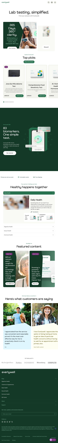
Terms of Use (27, 436)
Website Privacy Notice (17, 436)
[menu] (55, 2)
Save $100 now (10, 283)
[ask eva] (52, 439)
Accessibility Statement (6, 436)
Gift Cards (4, 397)
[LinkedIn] (5, 422)
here (26, 427)
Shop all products (29, 62)
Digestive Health (29, 226)
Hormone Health (29, 235)
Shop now (35, 283)
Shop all (46, 47)
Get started (12, 48)
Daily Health (29, 193)
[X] (12, 422)
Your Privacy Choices (6, 440)
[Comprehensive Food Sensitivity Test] (36, 81)
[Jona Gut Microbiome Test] (14, 81)
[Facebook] (7, 422)
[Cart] (51, 2)
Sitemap (13, 440)
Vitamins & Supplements (8, 384)
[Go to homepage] (5, 2)
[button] (54, 414)
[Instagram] (2, 422)
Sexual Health (29, 231)
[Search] (48, 2)
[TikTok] (9, 422)
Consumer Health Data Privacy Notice (40, 436)
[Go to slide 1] (3, 101)
